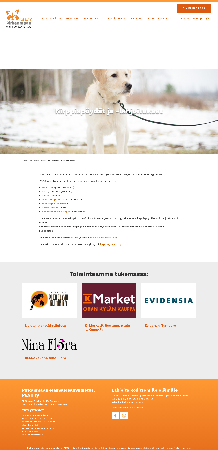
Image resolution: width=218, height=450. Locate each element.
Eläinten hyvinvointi (160, 18)
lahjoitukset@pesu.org (103, 201)
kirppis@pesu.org (110, 208)
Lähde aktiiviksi (91, 18)
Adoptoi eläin (50, 18)
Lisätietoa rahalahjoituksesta (127, 372)
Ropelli (46, 159)
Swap (45, 151)
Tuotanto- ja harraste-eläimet (38, 392)
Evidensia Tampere (160, 289)
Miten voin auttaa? (38, 125)
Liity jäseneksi (116, 18)
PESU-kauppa (187, 18)
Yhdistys (136, 18)
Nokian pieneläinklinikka (45, 289)
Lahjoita (70, 18)
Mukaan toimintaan (32, 399)
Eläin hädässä (194, 8)
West (45, 155)
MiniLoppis (48, 167)
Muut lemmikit (30, 389)
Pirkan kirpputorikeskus (56, 163)
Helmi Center (50, 171)
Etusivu (25, 125)
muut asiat (49, 382)
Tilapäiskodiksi (30, 395)
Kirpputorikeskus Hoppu (56, 175)
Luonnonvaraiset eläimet (35, 379)
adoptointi (35, 382)
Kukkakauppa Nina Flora (45, 322)
